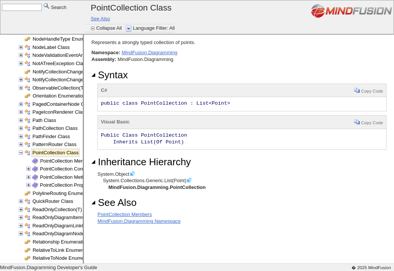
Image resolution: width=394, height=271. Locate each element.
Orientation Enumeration (59, 96)
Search (55, 7)
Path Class (44, 120)
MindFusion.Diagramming (149, 52)
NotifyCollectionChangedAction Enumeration (81, 72)
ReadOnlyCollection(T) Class (64, 209)
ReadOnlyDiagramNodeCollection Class (75, 233)
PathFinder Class (51, 136)
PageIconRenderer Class (59, 112)
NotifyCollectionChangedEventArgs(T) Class (80, 79)
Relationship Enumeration (61, 242)
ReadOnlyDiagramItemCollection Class (74, 217)
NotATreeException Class (60, 63)
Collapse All (109, 28)
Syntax (109, 75)
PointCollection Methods (66, 177)
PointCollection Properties (68, 185)
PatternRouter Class (54, 144)
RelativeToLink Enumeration (63, 250)
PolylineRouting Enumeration (64, 193)
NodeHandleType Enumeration (66, 39)
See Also (100, 18)
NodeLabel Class (51, 47)
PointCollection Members (67, 161)
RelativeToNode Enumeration (64, 258)
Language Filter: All (154, 28)
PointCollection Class (55, 152)
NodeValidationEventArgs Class (66, 55)
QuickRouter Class (52, 201)
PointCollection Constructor (69, 169)
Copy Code (368, 90)
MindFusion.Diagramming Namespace (139, 221)
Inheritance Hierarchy (141, 161)
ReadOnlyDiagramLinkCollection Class (74, 225)
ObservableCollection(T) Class (65, 88)
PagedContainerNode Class (62, 104)
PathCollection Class (55, 128)
